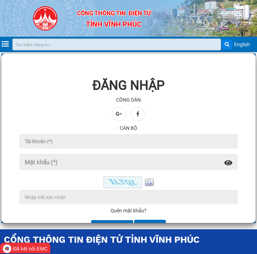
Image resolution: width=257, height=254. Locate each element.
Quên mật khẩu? (128, 210)
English (242, 44)
